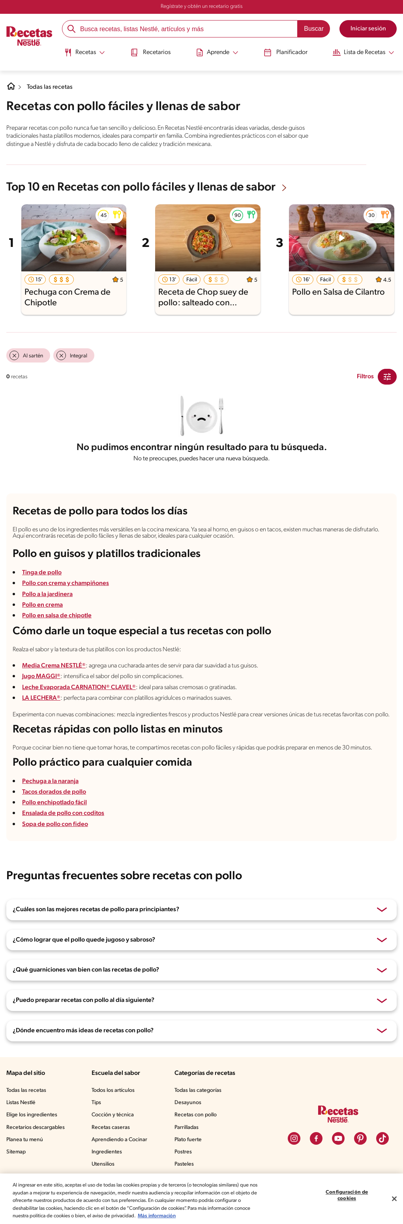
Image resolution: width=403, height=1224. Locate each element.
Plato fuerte (188, 1140)
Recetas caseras (111, 1128)
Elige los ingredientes (31, 1115)
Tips (96, 1103)
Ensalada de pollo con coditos (63, 813)
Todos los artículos (113, 1090)
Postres (183, 1152)
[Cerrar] (394, 1198)
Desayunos (187, 1103)
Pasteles (184, 1164)
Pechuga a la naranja (50, 781)
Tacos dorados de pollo (54, 792)
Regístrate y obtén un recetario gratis (201, 6)
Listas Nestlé (21, 1103)
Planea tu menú (24, 1140)
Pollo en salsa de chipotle (57, 616)
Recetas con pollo (195, 1115)
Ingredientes (107, 1152)
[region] (201, 1199)
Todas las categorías (197, 1090)
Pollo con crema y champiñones (66, 583)
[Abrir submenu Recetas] (84, 52)
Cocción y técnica (113, 1115)
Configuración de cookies (347, 1196)
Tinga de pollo (42, 573)
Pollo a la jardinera (47, 594)
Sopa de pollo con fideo (55, 824)
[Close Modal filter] (387, 377)
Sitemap (16, 1152)
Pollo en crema (42, 605)
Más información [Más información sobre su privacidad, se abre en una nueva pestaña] (157, 1215)
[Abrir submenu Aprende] (217, 52)
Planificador (286, 52)
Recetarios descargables (35, 1128)
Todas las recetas (50, 87)
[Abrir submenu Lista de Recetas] (364, 52)
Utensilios (103, 1164)
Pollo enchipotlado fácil (54, 803)
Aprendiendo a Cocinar (119, 1140)
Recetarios (150, 52)
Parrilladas (186, 1128)
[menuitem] (84, 55)
